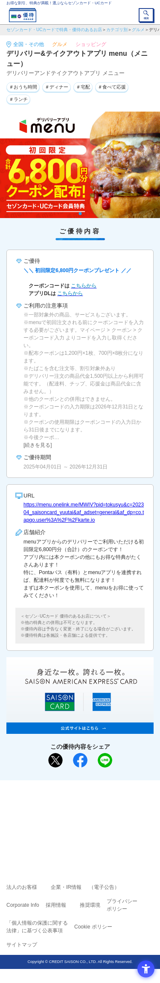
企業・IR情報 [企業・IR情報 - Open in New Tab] (66, 887)
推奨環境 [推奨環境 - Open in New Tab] (90, 905)
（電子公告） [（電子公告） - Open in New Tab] (104, 887)
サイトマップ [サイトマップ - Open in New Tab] (21, 945)
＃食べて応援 (112, 86)
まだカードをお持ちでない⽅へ (76, 789)
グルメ (138, 29)
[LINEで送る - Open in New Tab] (105, 760)
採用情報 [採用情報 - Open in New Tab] (56, 905)
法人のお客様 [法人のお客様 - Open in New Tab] (21, 887)
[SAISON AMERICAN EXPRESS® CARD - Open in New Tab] (80, 729)
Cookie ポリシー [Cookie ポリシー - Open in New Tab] (93, 927)
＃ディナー (56, 86)
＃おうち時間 (23, 86)
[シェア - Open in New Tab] (80, 760)
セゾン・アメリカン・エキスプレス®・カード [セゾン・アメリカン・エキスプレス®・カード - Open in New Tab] (76, 828)
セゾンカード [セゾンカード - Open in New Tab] (54, 817)
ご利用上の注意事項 (46, 805)
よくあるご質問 (113, 805)
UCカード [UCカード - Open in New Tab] (102, 817)
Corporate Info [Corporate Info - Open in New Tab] (22, 905)
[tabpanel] (80, 165)
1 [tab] (80, 213)
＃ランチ (18, 99)
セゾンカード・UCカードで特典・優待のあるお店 (54, 29)
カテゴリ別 (117, 29)
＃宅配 (83, 86)
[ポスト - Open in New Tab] (55, 760)
